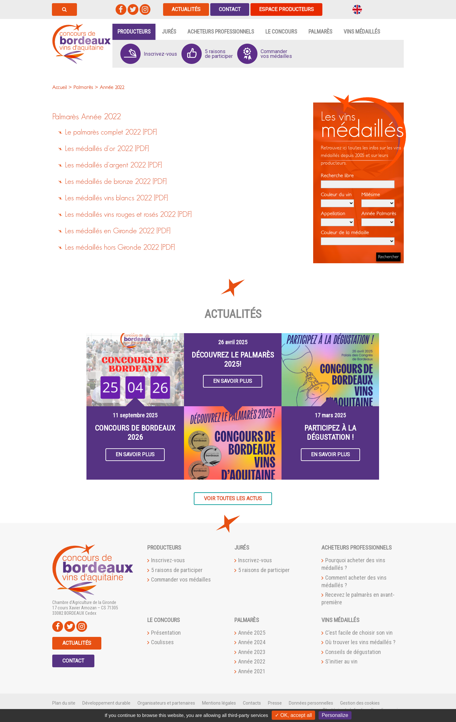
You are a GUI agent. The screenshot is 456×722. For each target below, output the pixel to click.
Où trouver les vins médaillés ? (360, 642)
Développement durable (106, 703)
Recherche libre (358, 180)
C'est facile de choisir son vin (359, 632)
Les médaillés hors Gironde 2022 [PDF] (120, 247)
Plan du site (63, 703)
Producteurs (133, 31)
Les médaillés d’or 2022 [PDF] (107, 148)
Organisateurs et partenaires (166, 703)
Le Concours (281, 31)
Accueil (59, 87)
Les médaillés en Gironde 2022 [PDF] (117, 231)
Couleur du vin (337, 199)
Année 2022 (101, 117)
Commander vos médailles (181, 579)
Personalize (335, 715)
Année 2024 (251, 642)
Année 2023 (251, 652)
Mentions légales (219, 703)
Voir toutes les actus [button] (233, 498)
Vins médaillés (362, 31)
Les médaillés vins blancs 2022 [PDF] (116, 198)
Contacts (252, 703)
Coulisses (162, 642)
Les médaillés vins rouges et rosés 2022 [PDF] (128, 214)
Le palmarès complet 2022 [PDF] (111, 132)
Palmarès (320, 31)
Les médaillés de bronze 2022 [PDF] (116, 181)
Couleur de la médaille (358, 237)
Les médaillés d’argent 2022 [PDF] (113, 165)
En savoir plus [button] (135, 454)
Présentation (166, 632)
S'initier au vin (341, 661)
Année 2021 (251, 671)
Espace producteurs (286, 9)
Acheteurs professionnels (220, 31)
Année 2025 (251, 632)
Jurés (169, 31)
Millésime (378, 199)
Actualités (186, 9)
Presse (275, 703)
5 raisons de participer (177, 570)
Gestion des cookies (360, 703)
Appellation (337, 218)
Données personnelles (311, 703)
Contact (230, 9)
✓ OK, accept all (293, 715)
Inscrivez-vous (168, 560)
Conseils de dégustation (353, 652)
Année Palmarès (378, 218)
